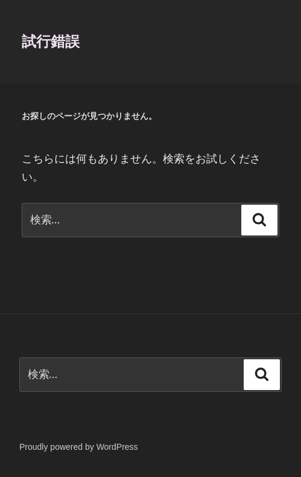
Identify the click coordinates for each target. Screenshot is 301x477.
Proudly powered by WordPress (78, 447)
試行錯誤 (51, 41)
